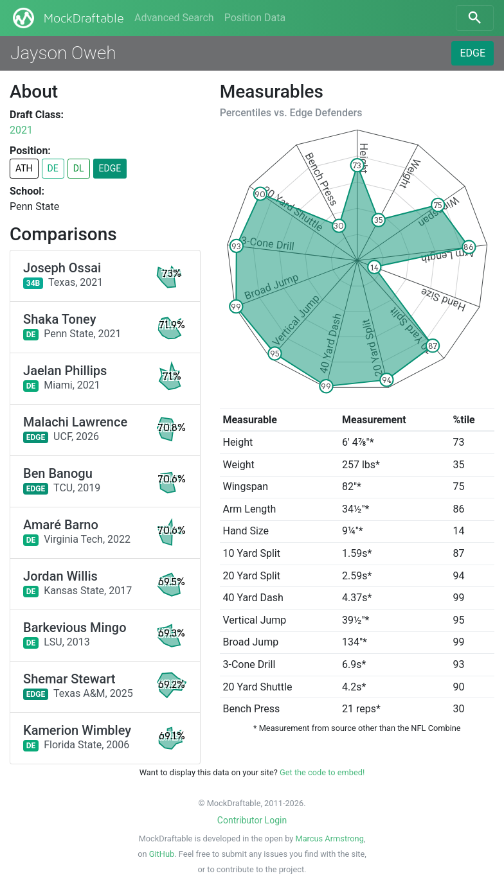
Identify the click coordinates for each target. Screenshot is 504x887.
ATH (24, 168)
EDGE (472, 53)
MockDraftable (67, 18)
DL (78, 168)
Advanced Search (174, 18)
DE (53, 168)
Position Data (254, 18)
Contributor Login (252, 820)
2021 (21, 130)
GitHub (161, 854)
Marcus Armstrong (329, 838)
